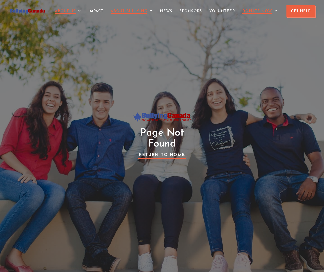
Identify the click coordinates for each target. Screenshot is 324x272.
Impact (96, 11)
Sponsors (190, 11)
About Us (65, 11)
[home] (27, 11)
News (166, 11)
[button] (68, 11)
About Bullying (129, 11)
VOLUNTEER (222, 11)
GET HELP (301, 11)
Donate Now (257, 11)
